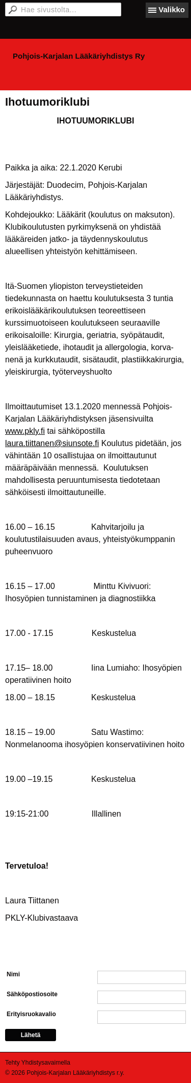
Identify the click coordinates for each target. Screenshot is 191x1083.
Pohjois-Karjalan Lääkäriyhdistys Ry (79, 56)
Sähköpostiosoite (32, 994)
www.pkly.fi (25, 431)
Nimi (13, 974)
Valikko (171, 9)
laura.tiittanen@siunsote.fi (52, 443)
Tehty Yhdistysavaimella (37, 1062)
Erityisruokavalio (31, 1014)
